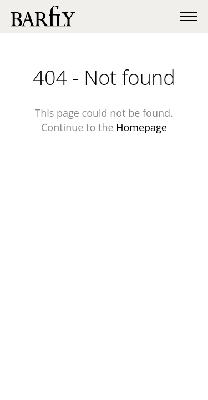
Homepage (141, 127)
